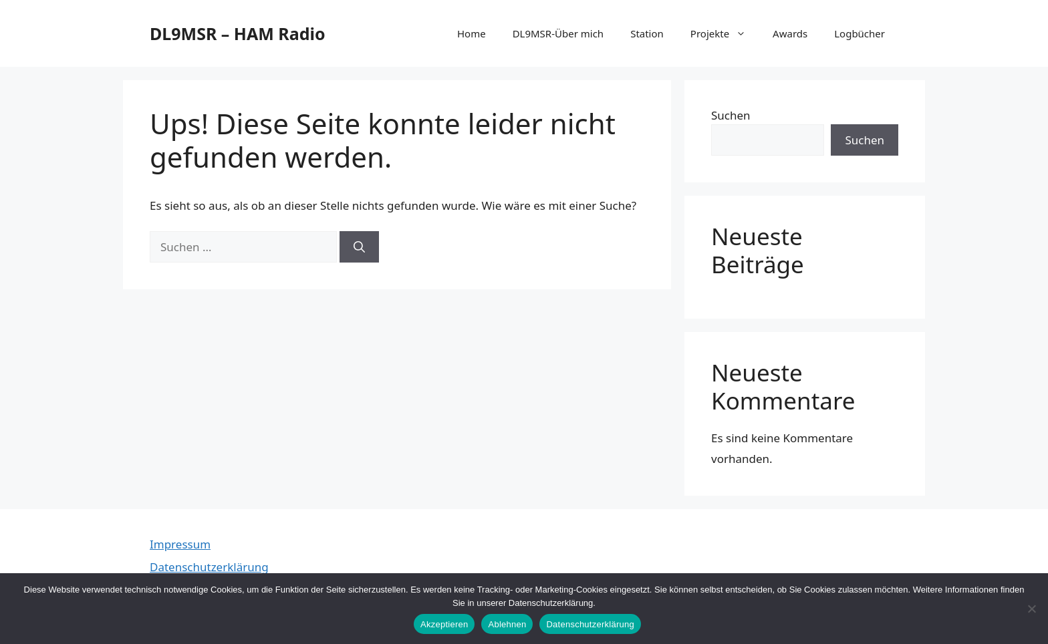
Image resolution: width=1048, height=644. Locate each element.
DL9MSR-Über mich (558, 33)
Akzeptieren (444, 624)
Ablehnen (507, 624)
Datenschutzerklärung (209, 567)
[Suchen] (359, 247)
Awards (790, 33)
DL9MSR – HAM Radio (237, 33)
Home (471, 33)
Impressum (180, 544)
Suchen (731, 115)
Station (647, 33)
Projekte (724, 33)
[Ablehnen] (1031, 608)
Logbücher (859, 33)
